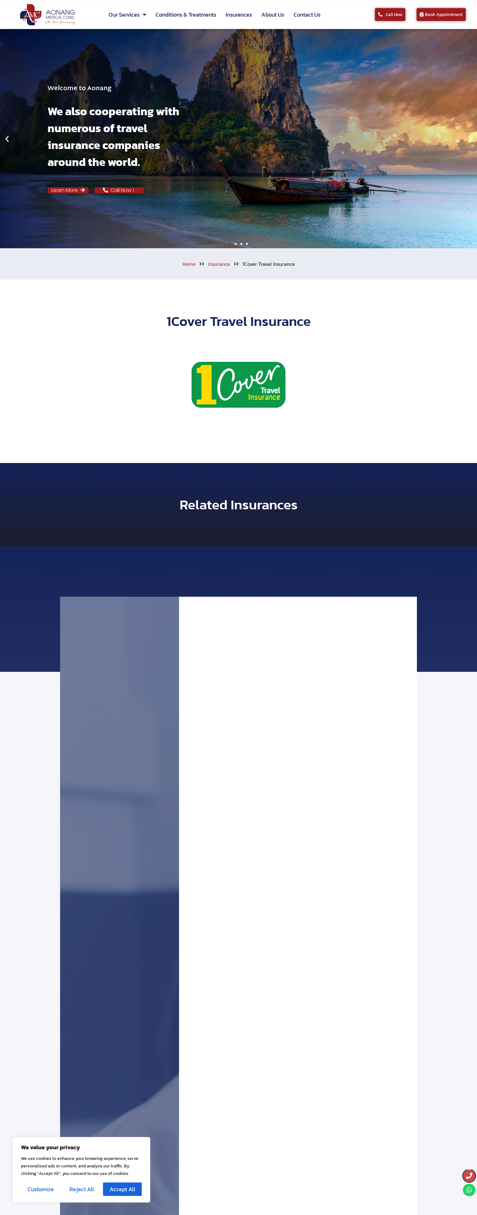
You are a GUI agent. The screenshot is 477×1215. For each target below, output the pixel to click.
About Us (272, 14)
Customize (41, 1189)
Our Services (127, 14)
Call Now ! (119, 190)
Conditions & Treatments (186, 14)
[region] (81, 1169)
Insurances (239, 14)
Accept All (122, 1189)
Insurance (219, 264)
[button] (7, 139)
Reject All (81, 1189)
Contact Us (307, 14)
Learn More (68, 190)
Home (189, 264)
